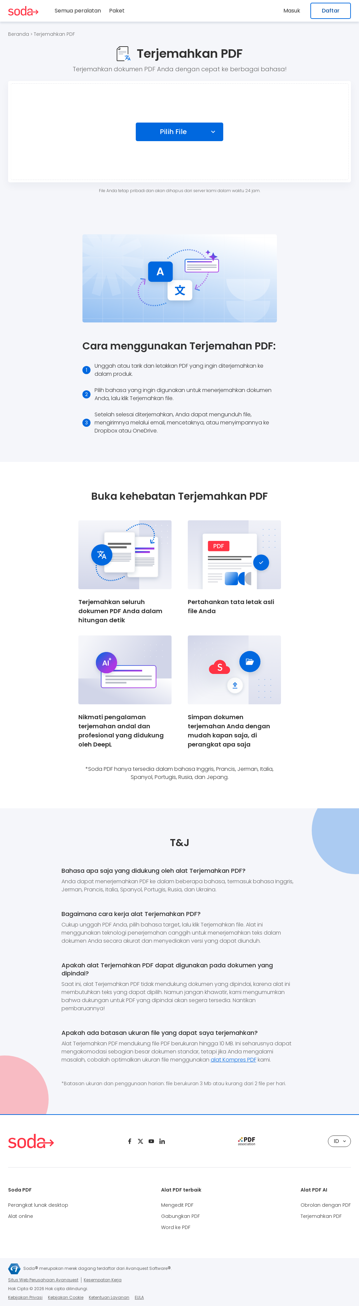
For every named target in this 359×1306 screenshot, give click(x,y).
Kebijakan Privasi (25, 1297)
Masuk (293, 11)
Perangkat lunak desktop (38, 1205)
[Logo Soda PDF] (23, 11)
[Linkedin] (162, 1141)
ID (340, 1141)
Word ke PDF (175, 1227)
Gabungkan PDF (180, 1216)
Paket (117, 11)
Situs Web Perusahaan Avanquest (43, 1280)
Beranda (18, 34)
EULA (139, 1297)
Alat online (20, 1216)
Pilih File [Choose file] (173, 131)
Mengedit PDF (177, 1205)
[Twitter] (140, 1141)
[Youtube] (151, 1141)
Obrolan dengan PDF (326, 1205)
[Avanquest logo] (14, 1268)
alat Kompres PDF (233, 1060)
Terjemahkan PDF (54, 34)
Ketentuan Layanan (109, 1297)
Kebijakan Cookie (65, 1297)
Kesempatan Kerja (103, 1280)
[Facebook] (130, 1141)
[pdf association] (246, 1141)
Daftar (330, 11)
